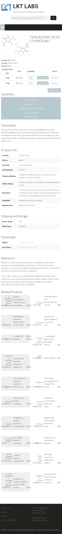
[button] (2, 28)
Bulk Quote (54, 90)
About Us (4, 512)
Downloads (31, 112)
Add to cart (42, 78)
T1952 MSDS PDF (26, 243)
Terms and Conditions (9, 520)
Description (31, 100)
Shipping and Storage (31, 108)
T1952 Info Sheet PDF (28, 247)
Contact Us (5, 508)
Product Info (31, 104)
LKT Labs (26, 7)
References (31, 117)
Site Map (4, 516)
